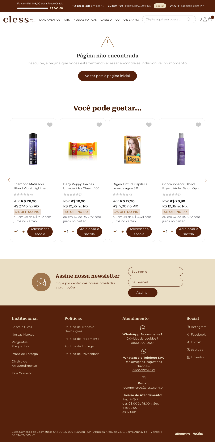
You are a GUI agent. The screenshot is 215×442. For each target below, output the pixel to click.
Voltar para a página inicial (107, 76)
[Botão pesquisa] (188, 19)
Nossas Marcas (85, 19)
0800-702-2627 (142, 343)
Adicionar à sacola (40, 231)
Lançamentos (49, 19)
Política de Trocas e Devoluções (79, 329)
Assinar (142, 293)
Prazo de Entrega (25, 354)
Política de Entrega (79, 346)
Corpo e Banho (127, 19)
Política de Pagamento (82, 339)
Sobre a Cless (22, 327)
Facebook (195, 334)
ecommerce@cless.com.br (143, 387)
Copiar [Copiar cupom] (160, 5)
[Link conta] (205, 19)
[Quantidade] (19, 231)
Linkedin (195, 357)
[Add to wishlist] (49, 124)
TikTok (194, 342)
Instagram (195, 327)
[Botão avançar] (205, 180)
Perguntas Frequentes (20, 344)
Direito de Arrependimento (24, 364)
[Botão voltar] (8, 180)
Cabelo (106, 19)
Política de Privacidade (81, 354)
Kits (67, 19)
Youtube (195, 350)
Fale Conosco (22, 373)
